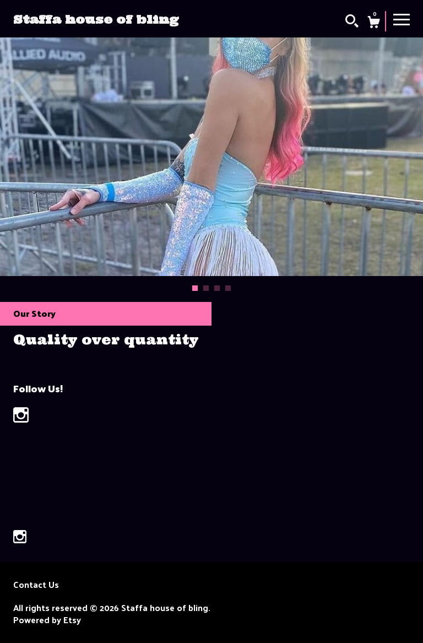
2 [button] (206, 288)
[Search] (352, 22)
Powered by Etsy (47, 620)
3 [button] (217, 288)
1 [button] (195, 288)
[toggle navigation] (401, 18)
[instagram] (19, 537)
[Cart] (373, 23)
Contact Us (36, 585)
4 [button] (228, 288)
